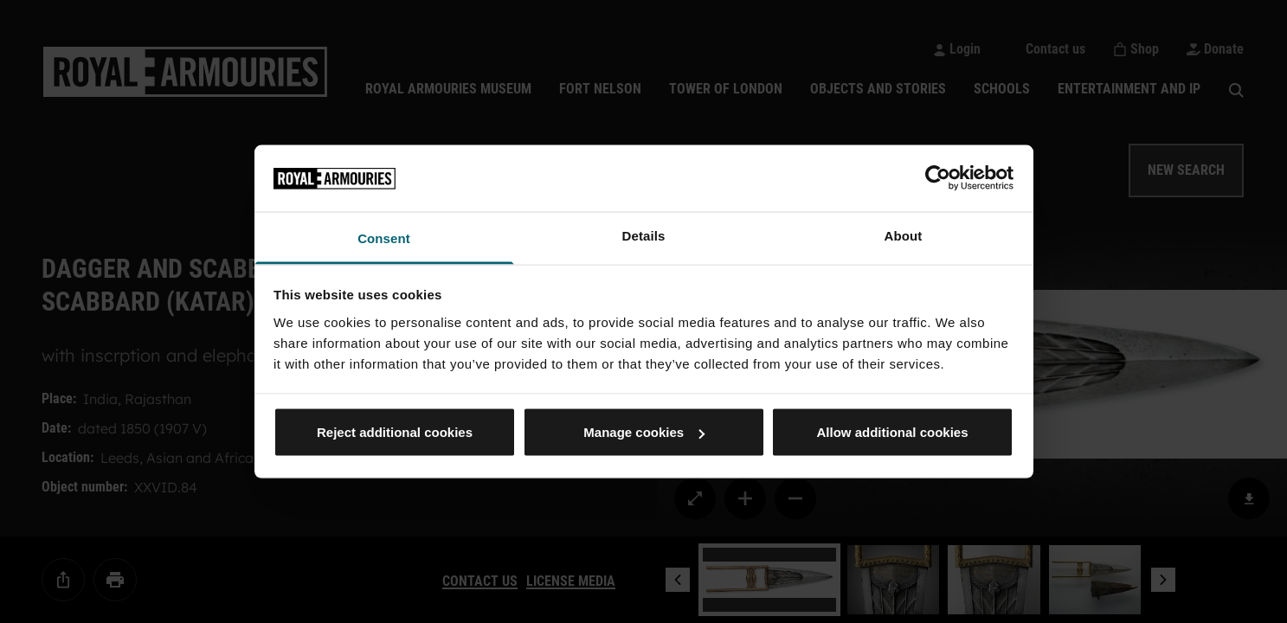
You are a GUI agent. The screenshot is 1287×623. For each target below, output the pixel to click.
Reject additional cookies (395, 432)
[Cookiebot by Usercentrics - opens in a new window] (938, 178)
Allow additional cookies (892, 432)
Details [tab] (644, 235)
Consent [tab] (383, 237)
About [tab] (904, 235)
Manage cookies (644, 432)
